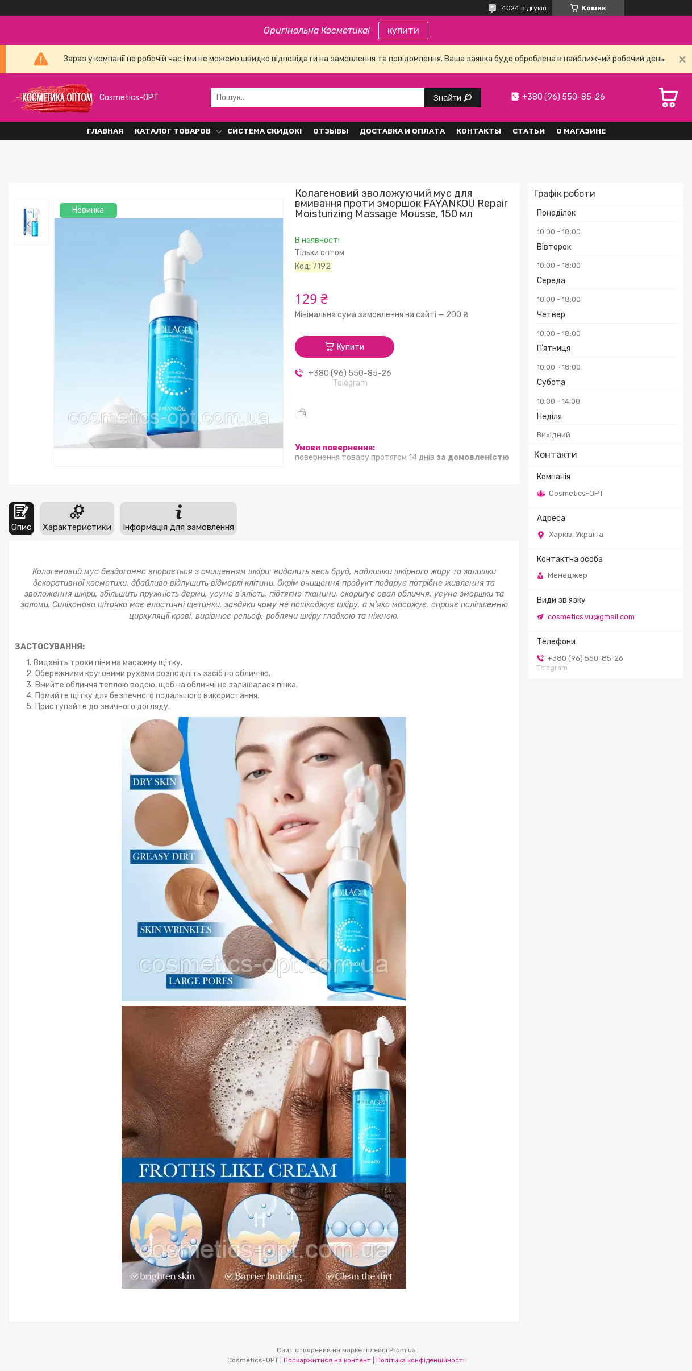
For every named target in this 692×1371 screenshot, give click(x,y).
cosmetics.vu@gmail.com (591, 616)
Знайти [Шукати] (448, 97)
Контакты (478, 131)
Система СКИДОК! (264, 131)
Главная (105, 131)
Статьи (528, 131)
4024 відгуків (524, 8)
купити (403, 30)
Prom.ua (402, 1350)
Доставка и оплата (402, 131)
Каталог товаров (173, 131)
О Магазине (581, 131)
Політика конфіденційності (420, 1360)
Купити (350, 347)
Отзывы (330, 131)
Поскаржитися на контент (327, 1360)
